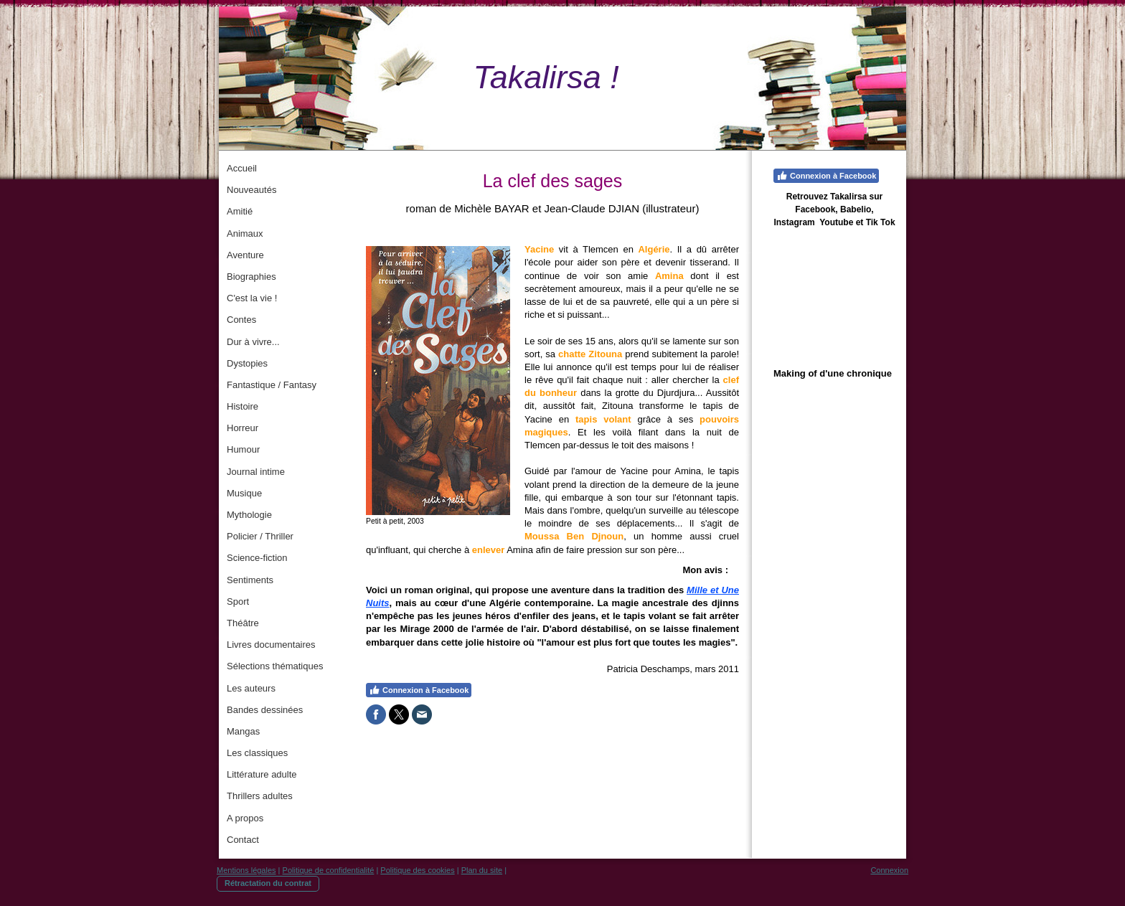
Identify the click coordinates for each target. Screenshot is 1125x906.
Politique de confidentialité (329, 870)
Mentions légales (246, 870)
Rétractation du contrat (268, 883)
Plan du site (481, 870)
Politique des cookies (417, 870)
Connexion (889, 870)
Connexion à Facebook (419, 690)
